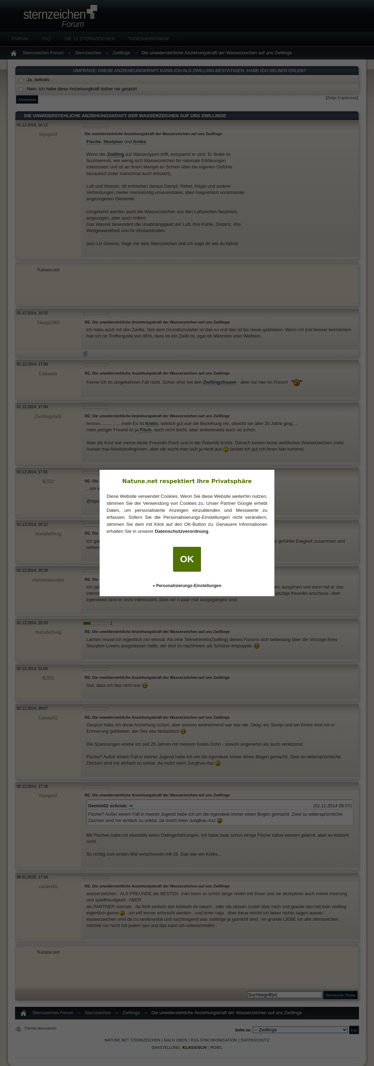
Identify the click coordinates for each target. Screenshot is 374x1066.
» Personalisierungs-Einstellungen (187, 585)
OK (187, 559)
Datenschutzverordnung (181, 531)
